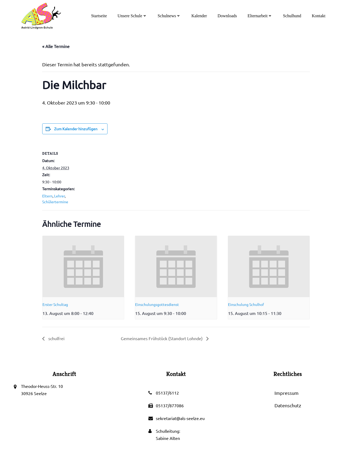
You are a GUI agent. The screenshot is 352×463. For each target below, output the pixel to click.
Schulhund (292, 16)
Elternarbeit (259, 16)
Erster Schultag (55, 304)
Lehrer (59, 195)
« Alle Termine (56, 46)
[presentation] (83, 266)
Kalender (199, 16)
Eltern (47, 195)
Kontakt (318, 16)
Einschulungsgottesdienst (157, 304)
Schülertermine (55, 201)
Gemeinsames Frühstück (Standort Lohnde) (162, 338)
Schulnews (169, 16)
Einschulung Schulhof (246, 304)
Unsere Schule (132, 16)
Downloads (227, 16)
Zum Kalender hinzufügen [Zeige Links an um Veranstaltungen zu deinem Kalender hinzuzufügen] (75, 128)
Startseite (99, 16)
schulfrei (56, 338)
